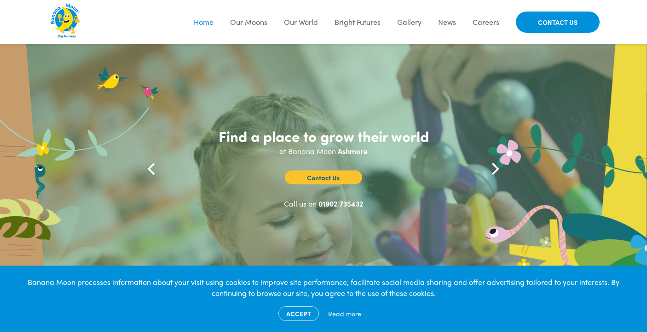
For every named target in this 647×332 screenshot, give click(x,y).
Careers (486, 22)
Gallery (409, 22)
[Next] (495, 169)
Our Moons (248, 22)
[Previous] (152, 169)
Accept (298, 313)
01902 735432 (341, 203)
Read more (344, 313)
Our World (301, 22)
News (447, 22)
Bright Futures (358, 22)
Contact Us (558, 22)
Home (204, 22)
